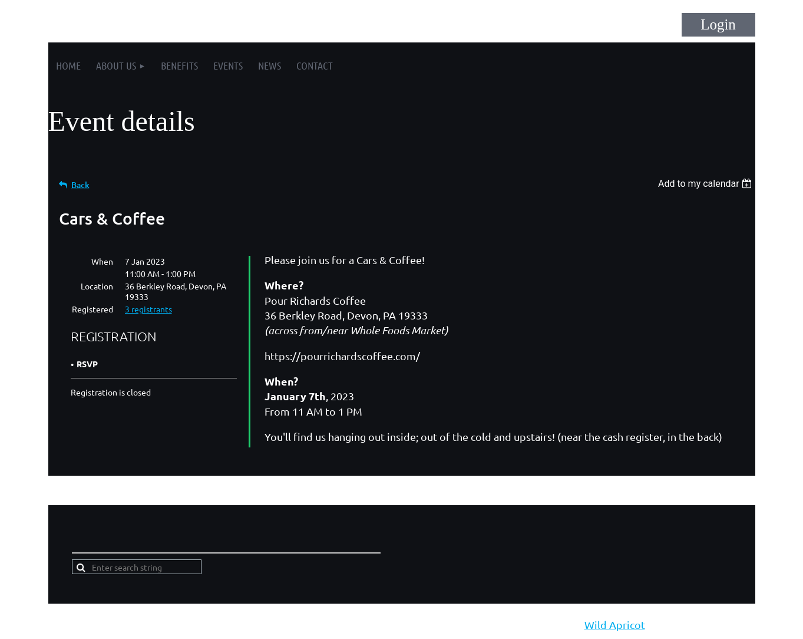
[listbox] (706, 183)
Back (80, 184)
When (102, 261)
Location (97, 286)
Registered (92, 309)
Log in (718, 25)
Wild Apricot (614, 624)
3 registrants (148, 309)
